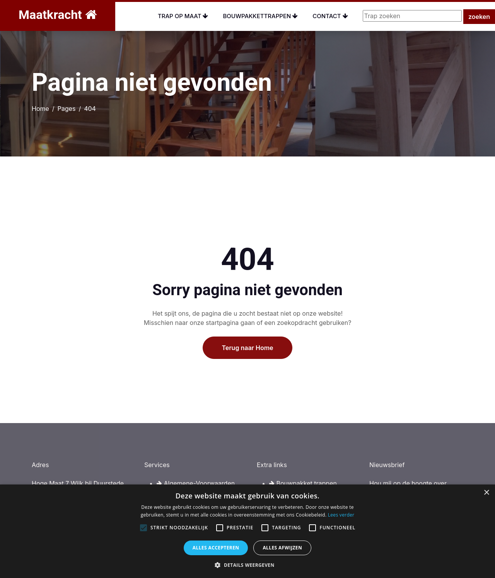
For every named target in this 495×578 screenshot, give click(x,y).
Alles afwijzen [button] (282, 547)
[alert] (247, 531)
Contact (330, 16)
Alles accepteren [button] (216, 547)
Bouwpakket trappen (303, 483)
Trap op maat (183, 16)
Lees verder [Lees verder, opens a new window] (341, 515)
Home (40, 108)
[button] (247, 565)
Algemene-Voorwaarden (196, 483)
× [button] (486, 493)
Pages (67, 108)
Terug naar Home (247, 370)
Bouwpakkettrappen (260, 16)
